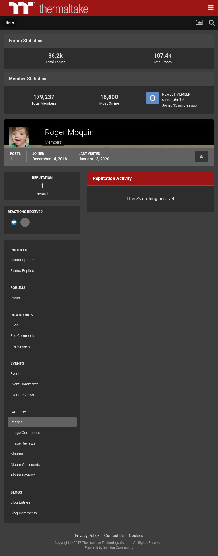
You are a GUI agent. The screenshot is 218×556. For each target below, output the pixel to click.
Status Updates (23, 260)
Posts (15, 298)
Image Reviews (23, 443)
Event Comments (25, 384)
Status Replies (22, 271)
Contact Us (114, 535)
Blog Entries (20, 502)
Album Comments (25, 464)
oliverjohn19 (173, 99)
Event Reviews (22, 395)
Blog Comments (24, 513)
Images (17, 422)
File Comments (23, 335)
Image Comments (25, 432)
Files (14, 325)
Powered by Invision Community (109, 548)
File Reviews (21, 346)
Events (16, 373)
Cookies (136, 535)
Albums (17, 454)
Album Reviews (23, 475)
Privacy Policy (87, 535)
